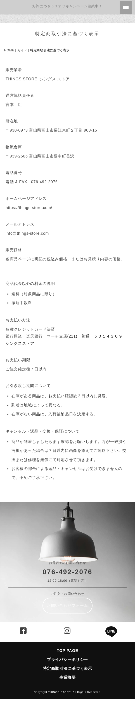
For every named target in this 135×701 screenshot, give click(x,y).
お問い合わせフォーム (67, 602)
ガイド (22, 47)
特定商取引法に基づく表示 (69, 665)
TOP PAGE (67, 647)
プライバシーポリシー (67, 656)
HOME (9, 47)
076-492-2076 (67, 569)
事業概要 (67, 674)
